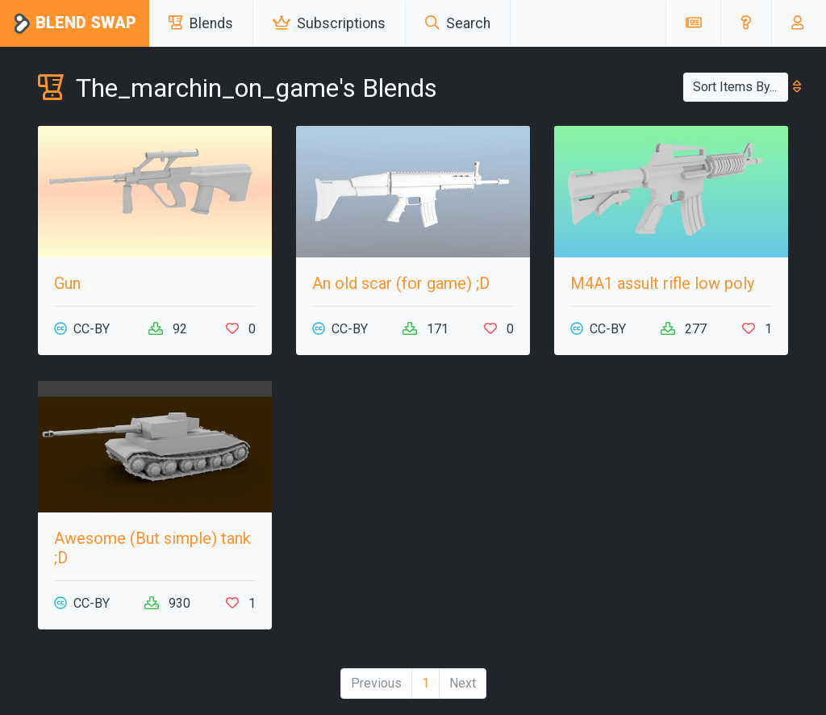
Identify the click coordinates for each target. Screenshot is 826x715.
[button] (745, 23)
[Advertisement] (671, 482)
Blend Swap (74, 23)
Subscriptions (329, 23)
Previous (376, 683)
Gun (67, 283)
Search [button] (457, 23)
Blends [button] (201, 23)
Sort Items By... (740, 86)
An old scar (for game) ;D (401, 283)
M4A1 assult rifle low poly (662, 283)
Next (462, 683)
